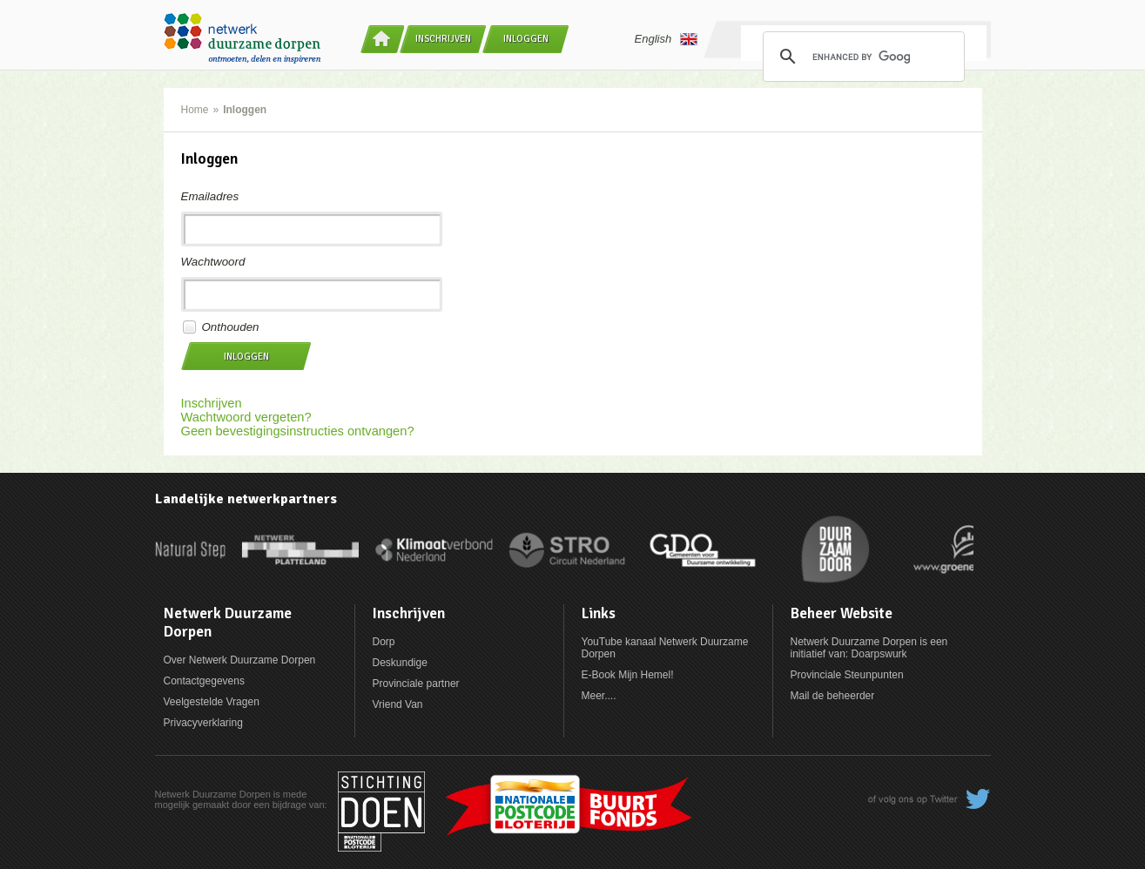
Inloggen (526, 38)
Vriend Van (398, 704)
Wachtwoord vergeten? (246, 417)
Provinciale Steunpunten (847, 675)
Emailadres (210, 196)
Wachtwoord (213, 261)
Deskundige (400, 663)
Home (195, 110)
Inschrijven (443, 38)
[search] (861, 56)
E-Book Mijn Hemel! (628, 675)
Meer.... (599, 696)
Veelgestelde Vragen (211, 702)
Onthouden (230, 326)
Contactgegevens (204, 681)
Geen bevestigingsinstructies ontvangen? (297, 431)
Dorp (384, 642)
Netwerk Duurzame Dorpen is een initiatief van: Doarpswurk (869, 648)
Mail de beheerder (833, 696)
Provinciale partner (416, 683)
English (666, 39)
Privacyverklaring (203, 723)
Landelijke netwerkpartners (246, 499)
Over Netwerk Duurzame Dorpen (240, 660)
